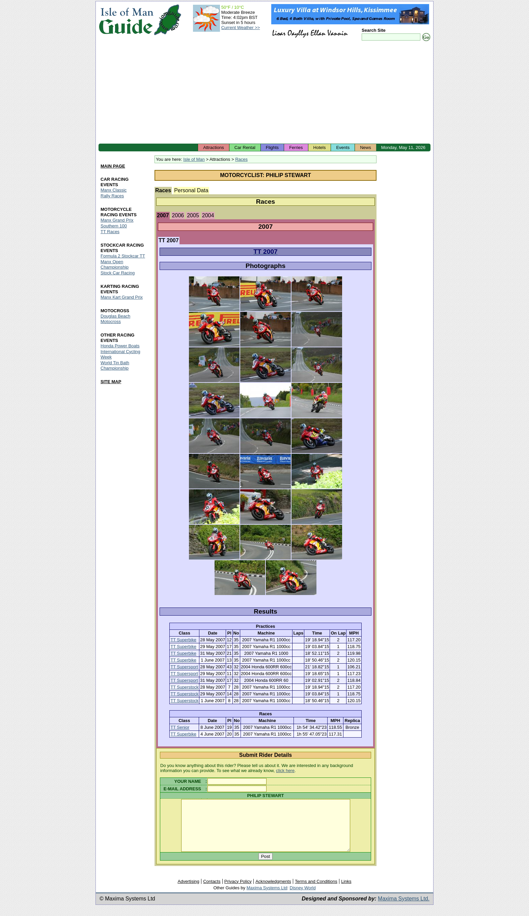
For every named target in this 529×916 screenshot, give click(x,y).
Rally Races (112, 195)
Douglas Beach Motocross (115, 319)
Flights (272, 147)
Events (343, 147)
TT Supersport (184, 666)
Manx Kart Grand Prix (122, 297)
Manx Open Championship (115, 264)
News (365, 147)
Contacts (211, 891)
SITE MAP (111, 381)
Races (241, 159)
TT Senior (179, 727)
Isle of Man (194, 159)
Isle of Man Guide (126, 19)
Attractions (213, 147)
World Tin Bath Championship (115, 365)
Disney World (303, 897)
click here (285, 770)
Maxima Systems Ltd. (403, 909)
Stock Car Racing (118, 272)
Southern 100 (114, 225)
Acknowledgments (273, 891)
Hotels (319, 147)
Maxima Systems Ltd (267, 897)
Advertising (188, 891)
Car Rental (244, 147)
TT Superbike (183, 639)
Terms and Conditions (316, 891)
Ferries (296, 147)
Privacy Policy (238, 891)
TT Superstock (184, 687)
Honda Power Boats (120, 345)
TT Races (110, 231)
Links (346, 891)
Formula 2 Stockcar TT (123, 255)
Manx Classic (114, 190)
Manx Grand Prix (117, 220)
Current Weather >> (240, 27)
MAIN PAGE (113, 166)
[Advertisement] (264, 93)
